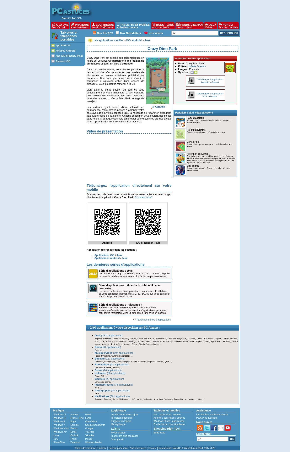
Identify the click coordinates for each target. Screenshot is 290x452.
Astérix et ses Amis (197, 154)
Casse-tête (142, 339)
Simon (134, 344)
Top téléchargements (121, 417)
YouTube (89, 432)
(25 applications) (109, 378)
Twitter (73, 439)
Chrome (74, 425)
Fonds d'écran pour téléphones (169, 424)
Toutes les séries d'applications (153, 319)
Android (74, 414)
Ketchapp (172, 339)
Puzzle (151, 339)
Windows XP (60, 432)
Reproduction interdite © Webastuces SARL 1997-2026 (186, 448)
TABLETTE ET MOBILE (133, 25)
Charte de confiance (85, 448)
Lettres (199, 339)
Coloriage (99, 362)
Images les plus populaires (124, 436)
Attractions (158, 399)
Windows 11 (60, 414)
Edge (73, 421)
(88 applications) (110, 373)
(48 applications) (112, 390)
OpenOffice (91, 421)
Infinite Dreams (197, 66)
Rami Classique (195, 118)
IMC (133, 399)
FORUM (228, 25)
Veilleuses (148, 399)
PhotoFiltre (59, 442)
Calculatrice (100, 367)
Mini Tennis (193, 166)
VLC (56, 439)
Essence (107, 399)
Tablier (206, 341)
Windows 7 (59, 425)
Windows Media (93, 442)
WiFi (97, 388)
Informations (190, 399)
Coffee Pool (193, 142)
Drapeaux (151, 362)
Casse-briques (120, 341)
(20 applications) (108, 370)
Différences (157, 341)
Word (88, 414)
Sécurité (89, 435)
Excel (88, 418)
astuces (177, 414)
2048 (97, 341)
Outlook (74, 435)
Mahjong (105, 344)
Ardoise (160, 362)
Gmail (73, 432)
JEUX (210, 25)
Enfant (134, 362)
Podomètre (178, 399)
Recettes (98, 399)
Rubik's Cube (116, 344)
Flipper (218, 339)
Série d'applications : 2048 (116, 270)
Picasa (88, 439)
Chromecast (124, 356)
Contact (152, 448)
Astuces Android (66, 50)
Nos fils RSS (105, 33)
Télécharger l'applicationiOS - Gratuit (209, 95)
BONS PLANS (163, 25)
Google (89, 428)
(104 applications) (114, 352)
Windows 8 (59, 421)
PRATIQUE (80, 25)
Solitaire (109, 341)
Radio (97, 356)
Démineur (226, 341)
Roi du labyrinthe (196, 130)
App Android (63, 45)
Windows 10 (60, 418)
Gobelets (178, 341)
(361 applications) (112, 396)
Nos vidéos (156, 33)
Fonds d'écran (118, 432)
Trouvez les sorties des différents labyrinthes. (206, 132)
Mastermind (209, 339)
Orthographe (110, 362)
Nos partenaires (138, 448)
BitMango (132, 341)
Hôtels (199, 399)
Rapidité (98, 339)
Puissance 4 (161, 339)
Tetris (148, 341)
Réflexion (107, 339)
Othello (142, 344)
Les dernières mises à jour (124, 414)
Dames (226, 339)
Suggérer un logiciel (121, 421)
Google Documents (95, 425)
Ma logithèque (118, 424)
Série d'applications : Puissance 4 (120, 304)
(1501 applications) (108, 335)
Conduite (117, 339)
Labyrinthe (181, 339)
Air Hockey (168, 341)
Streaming (105, 356)
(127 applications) (110, 358)
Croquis (98, 350)
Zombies (191, 339)
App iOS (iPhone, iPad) (69, 55)
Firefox (74, 428)
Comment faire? (144, 197)
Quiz (167, 362)
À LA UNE (60, 25)
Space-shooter (152, 344)
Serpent (198, 341)
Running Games (129, 339)
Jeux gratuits (117, 439)
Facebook (75, 442)
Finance (116, 367)
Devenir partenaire (118, 448)
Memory (126, 344)
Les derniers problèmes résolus (212, 414)
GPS (97, 394)
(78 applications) (114, 384)
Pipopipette (215, 341)
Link (102, 341)
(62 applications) (112, 364)
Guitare (114, 356)
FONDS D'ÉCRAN (189, 25)
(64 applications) (108, 347)
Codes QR (99, 376)
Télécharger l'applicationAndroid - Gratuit (209, 81)
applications (165, 414)
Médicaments (124, 399)
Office (108, 367)
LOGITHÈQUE (103, 25)
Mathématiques (123, 362)
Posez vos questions (207, 417)
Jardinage (168, 399)
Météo (139, 399)
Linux (56, 435)
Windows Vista (61, 428)
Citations (142, 362)
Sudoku (141, 341)
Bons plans (159, 432)
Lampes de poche (102, 382)
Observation (188, 341)
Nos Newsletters (130, 33)
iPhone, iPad (76, 418)
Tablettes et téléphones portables (69, 36)
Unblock (233, 339)
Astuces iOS (63, 61)
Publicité (102, 448)
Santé (115, 399)
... (161, 344)
